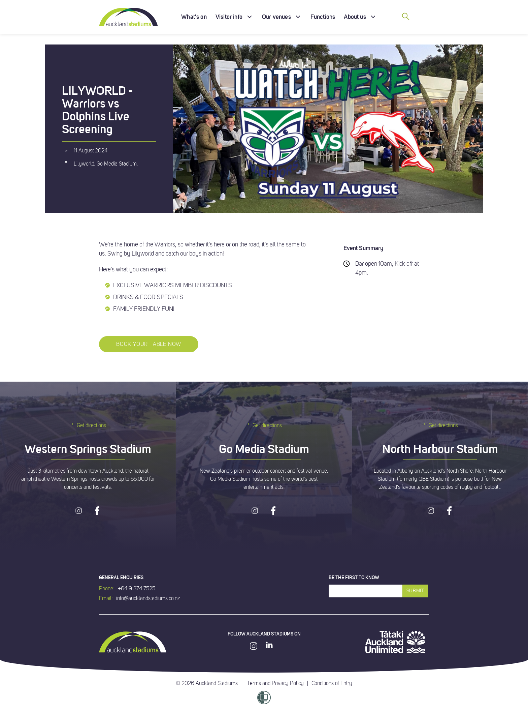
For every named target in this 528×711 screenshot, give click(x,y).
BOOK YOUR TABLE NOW (148, 344)
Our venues (276, 16)
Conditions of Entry (331, 683)
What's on (194, 16)
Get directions (88, 425)
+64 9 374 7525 (136, 589)
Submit (415, 590)
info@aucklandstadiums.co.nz (148, 598)
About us (355, 16)
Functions (322, 16)
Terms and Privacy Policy (275, 683)
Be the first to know (354, 577)
